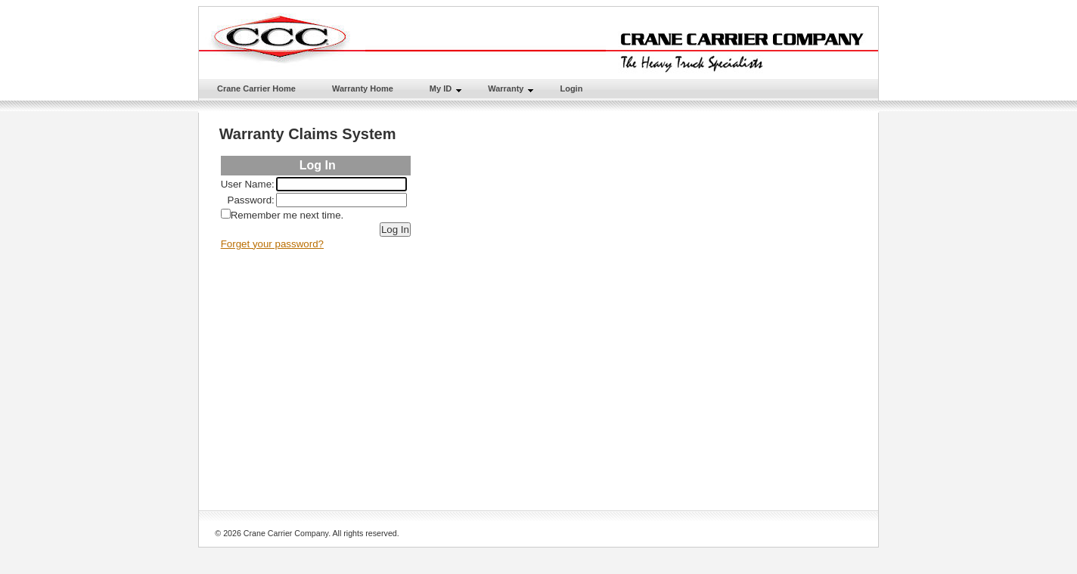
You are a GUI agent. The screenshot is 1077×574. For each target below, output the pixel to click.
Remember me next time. (287, 215)
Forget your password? (272, 244)
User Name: (248, 184)
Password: (251, 200)
